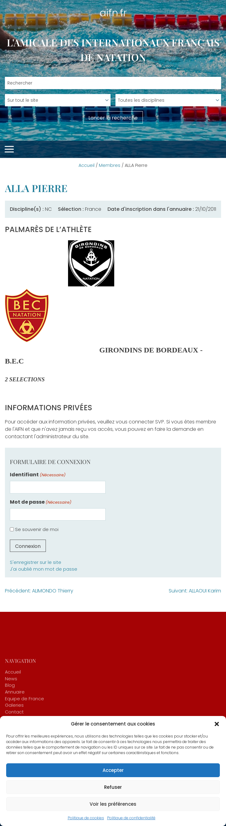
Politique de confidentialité (131, 817)
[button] (217, 724)
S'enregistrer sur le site (35, 562)
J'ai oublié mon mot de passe (43, 569)
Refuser (113, 787)
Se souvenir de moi (37, 529)
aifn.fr (113, 13)
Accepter (113, 770)
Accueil (87, 165)
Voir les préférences (113, 804)
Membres (109, 165)
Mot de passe (40, 501)
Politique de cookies (86, 817)
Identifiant (38, 474)
